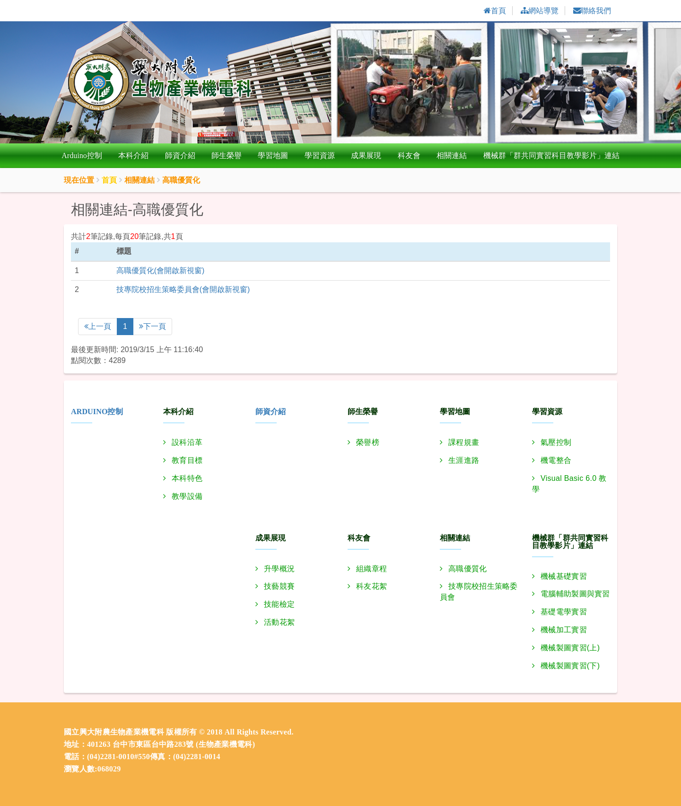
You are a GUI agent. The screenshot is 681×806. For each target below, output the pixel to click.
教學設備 (187, 496)
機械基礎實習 (564, 576)
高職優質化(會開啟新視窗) (160, 270)
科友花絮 (371, 587)
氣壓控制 (556, 443)
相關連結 (452, 156)
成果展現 (366, 156)
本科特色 (187, 478)
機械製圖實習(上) (570, 648)
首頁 (109, 180)
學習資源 (320, 156)
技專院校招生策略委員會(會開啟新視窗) (183, 289)
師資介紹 (180, 156)
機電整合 (556, 461)
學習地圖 (273, 156)
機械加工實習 (564, 630)
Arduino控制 (81, 156)
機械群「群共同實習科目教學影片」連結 (551, 156)
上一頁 (97, 326)
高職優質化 (467, 569)
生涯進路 (463, 461)
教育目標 (187, 461)
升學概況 (279, 569)
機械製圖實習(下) (570, 666)
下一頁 (152, 326)
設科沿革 (187, 443)
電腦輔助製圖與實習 (575, 594)
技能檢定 (279, 605)
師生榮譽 (226, 156)
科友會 (409, 156)
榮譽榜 (367, 443)
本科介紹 (133, 156)
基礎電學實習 (564, 612)
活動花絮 (279, 623)
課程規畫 (463, 443)
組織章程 (371, 569)
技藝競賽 (279, 587)
